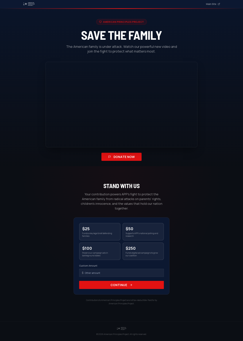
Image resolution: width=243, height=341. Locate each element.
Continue (122, 285)
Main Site (213, 4)
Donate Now (121, 157)
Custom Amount (88, 265)
